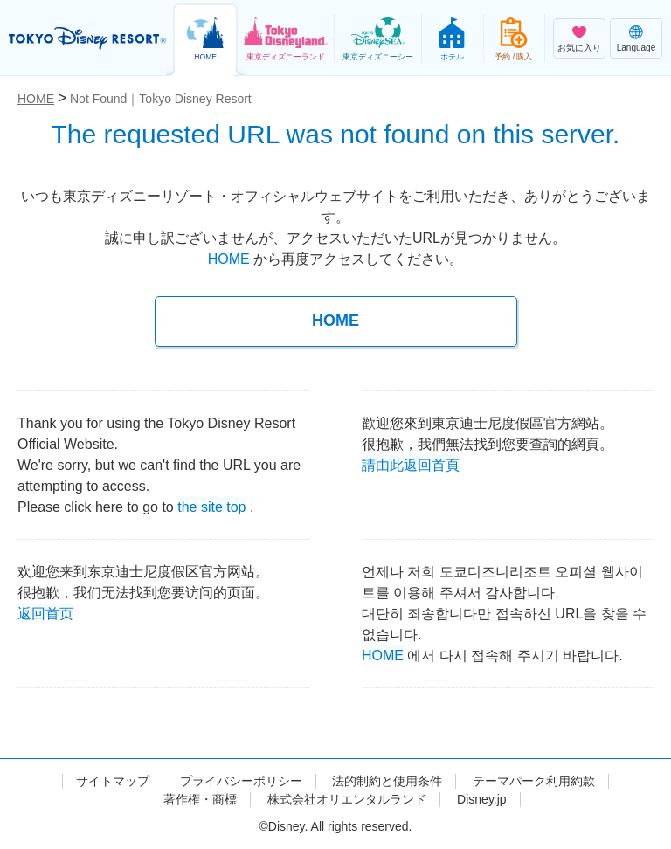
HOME (229, 259)
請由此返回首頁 (411, 463)
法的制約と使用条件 (387, 781)
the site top (211, 505)
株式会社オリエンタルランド (346, 799)
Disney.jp (482, 799)
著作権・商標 (200, 799)
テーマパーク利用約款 (534, 781)
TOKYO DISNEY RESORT (87, 38)
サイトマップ (112, 781)
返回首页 (45, 612)
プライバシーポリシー (241, 781)
